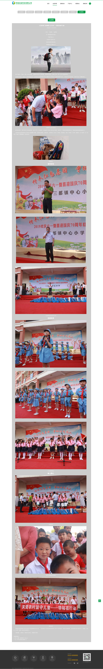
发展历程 (47, 12)
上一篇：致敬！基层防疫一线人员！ (21, 638)
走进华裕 (55, 3)
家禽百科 (85, 3)
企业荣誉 (64, 12)
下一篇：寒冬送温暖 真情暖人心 (20, 639)
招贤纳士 (77, 3)
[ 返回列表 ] (16, 636)
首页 (48, 3)
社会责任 (81, 12)
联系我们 (73, 12)
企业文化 (39, 12)
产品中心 (70, 3)
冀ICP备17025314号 (29, 668)
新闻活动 (62, 3)
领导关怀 (56, 12)
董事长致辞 (30, 12)
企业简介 (21, 12)
